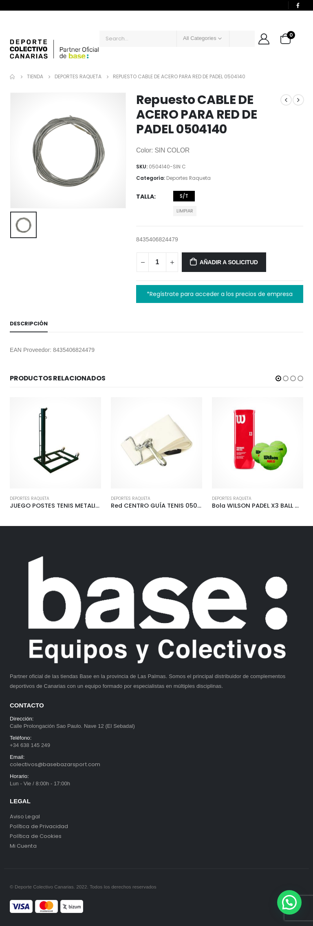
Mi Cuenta (23, 846)
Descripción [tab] (29, 323)
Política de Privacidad (39, 826)
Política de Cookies (36, 836)
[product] (55, 442)
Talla (145, 196)
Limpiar (184, 211)
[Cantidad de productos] (157, 262)
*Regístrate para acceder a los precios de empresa (220, 294)
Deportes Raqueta (188, 178)
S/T (184, 195)
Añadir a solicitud (229, 262)
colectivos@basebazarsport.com (55, 764)
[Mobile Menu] (16, 29)
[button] (278, 378)
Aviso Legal (25, 816)
